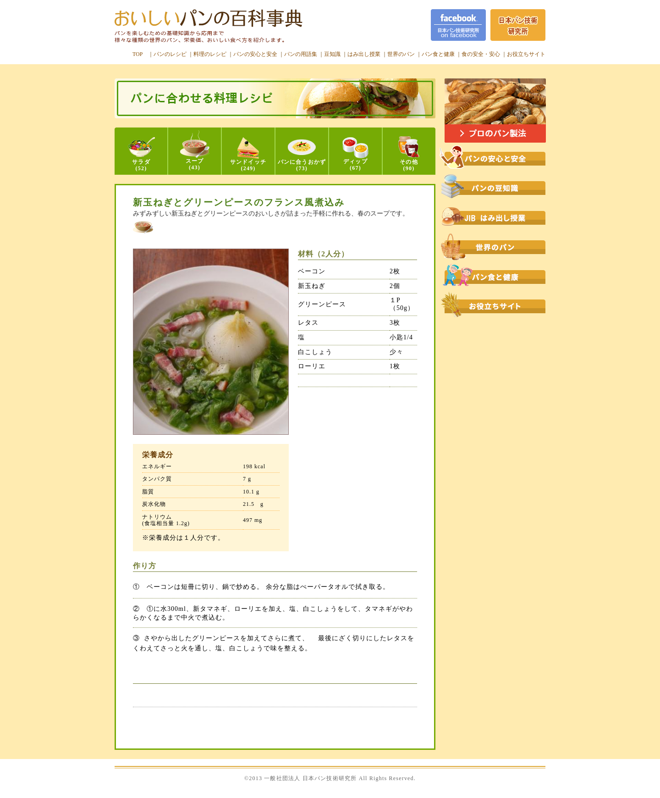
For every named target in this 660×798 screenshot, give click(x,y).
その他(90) (408, 154)
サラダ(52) (141, 154)
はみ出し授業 (363, 54)
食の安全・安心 (481, 54)
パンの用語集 (300, 54)
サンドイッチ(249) (248, 154)
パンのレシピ (170, 54)
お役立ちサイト (526, 54)
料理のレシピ (209, 54)
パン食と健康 (438, 54)
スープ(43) (194, 150)
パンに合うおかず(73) (302, 155)
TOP (137, 54)
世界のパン (401, 54)
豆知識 (332, 54)
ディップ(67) (355, 154)
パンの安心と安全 (255, 54)
